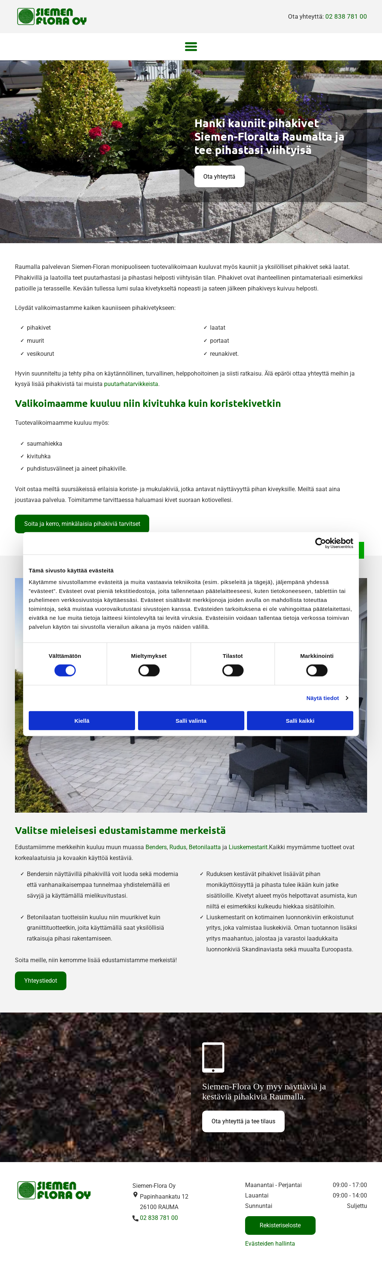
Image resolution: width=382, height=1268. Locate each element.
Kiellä (81, 720)
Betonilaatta (205, 847)
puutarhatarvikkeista (131, 383)
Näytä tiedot (323, 698)
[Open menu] (191, 46)
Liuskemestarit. (249, 847)
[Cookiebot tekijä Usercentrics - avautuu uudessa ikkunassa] (320, 543)
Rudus (177, 847)
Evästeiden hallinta (270, 1243)
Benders (156, 847)
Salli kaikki (300, 720)
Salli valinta (191, 720)
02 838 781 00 (346, 16)
